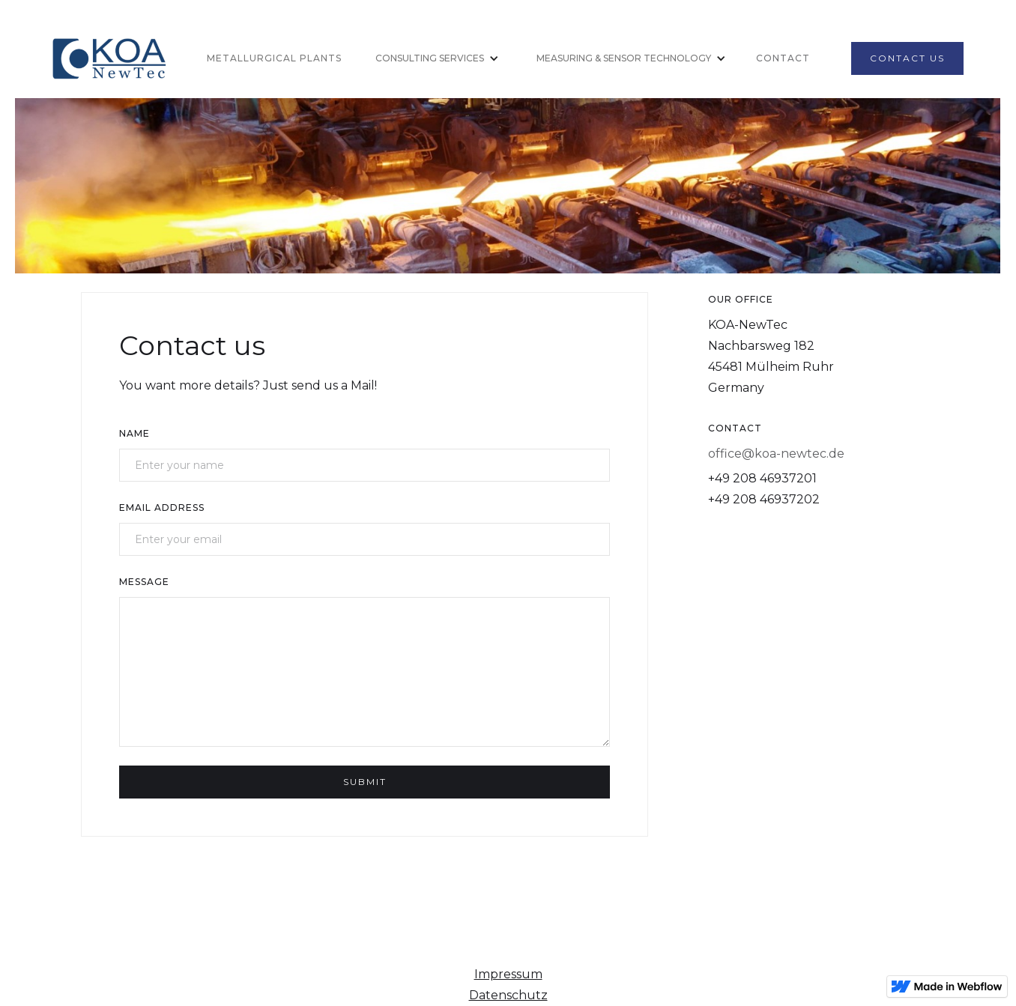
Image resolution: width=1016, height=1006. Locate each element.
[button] (431, 58)
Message (144, 581)
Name (134, 433)
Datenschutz (508, 995)
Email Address (162, 507)
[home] (112, 58)
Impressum (508, 974)
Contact (783, 58)
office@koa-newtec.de (776, 453)
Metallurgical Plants (274, 58)
